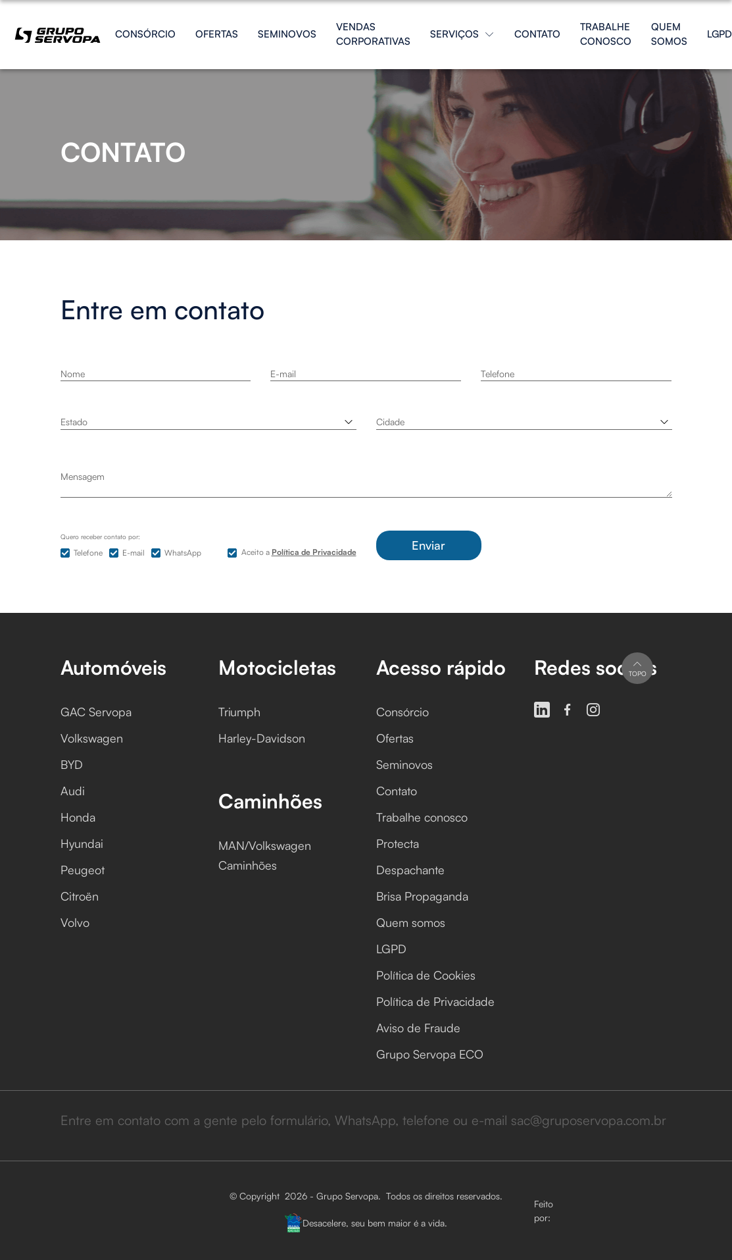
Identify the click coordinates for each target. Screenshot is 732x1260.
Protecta (397, 843)
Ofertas (216, 34)
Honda (78, 817)
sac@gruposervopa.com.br (588, 1120)
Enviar (428, 545)
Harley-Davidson (261, 738)
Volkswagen (92, 738)
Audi (73, 790)
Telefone (88, 553)
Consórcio (145, 34)
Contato (537, 34)
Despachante (410, 869)
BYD (72, 764)
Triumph (239, 711)
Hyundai (82, 843)
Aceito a (298, 552)
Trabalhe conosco (605, 34)
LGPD (719, 34)
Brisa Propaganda (422, 896)
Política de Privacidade (435, 1001)
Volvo (75, 922)
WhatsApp (182, 553)
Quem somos (669, 34)
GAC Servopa (96, 711)
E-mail (133, 553)
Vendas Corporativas (373, 34)
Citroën (80, 896)
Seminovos (287, 34)
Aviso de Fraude (418, 1027)
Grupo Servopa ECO (429, 1054)
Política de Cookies (426, 975)
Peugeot (83, 869)
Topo (638, 667)
